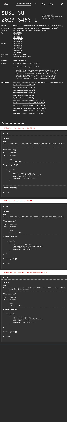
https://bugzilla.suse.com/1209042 (23, 88)
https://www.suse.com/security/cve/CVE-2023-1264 (28, 103)
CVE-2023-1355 (17, 36)
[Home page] (6, 4)
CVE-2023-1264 (17, 35)
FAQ (42, 4)
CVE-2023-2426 (18, 38)
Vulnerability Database (23, 4)
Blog (35, 4)
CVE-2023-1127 (17, 33)
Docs (50, 4)
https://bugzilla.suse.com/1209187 (23, 90)
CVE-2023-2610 (17, 41)
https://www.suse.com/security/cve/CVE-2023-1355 (28, 106)
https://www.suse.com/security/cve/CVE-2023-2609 (28, 111)
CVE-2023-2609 (17, 40)
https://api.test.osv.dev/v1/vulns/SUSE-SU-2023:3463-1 (29, 30)
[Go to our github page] (62, 5)
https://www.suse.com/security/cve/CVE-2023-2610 (28, 113)
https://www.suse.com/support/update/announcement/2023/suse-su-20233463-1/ (37, 26)
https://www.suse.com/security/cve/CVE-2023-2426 (28, 108)
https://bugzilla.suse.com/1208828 (23, 85)
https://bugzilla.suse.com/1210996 (23, 93)
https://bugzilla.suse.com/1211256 (23, 95)
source (7, 192)
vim (6, 133)
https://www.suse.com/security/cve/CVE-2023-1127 (28, 100)
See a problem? (47, 15)
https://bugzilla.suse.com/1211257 (23, 98)
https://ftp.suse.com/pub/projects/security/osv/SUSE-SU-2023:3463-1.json (35, 28)
